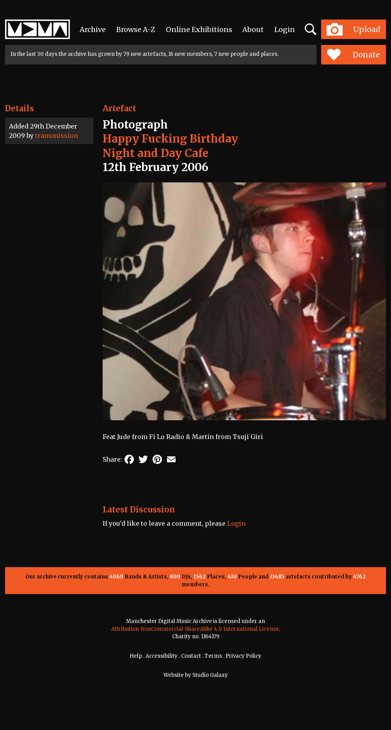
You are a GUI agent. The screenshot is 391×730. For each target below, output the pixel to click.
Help (136, 656)
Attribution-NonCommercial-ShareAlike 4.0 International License (195, 629)
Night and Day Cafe (155, 153)
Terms (213, 656)
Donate (353, 55)
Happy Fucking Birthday (170, 139)
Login (284, 29)
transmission (56, 135)
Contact (191, 656)
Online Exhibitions (199, 29)
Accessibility (162, 656)
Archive (93, 29)
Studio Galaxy (210, 675)
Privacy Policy (243, 656)
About (253, 29)
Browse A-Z (135, 29)
